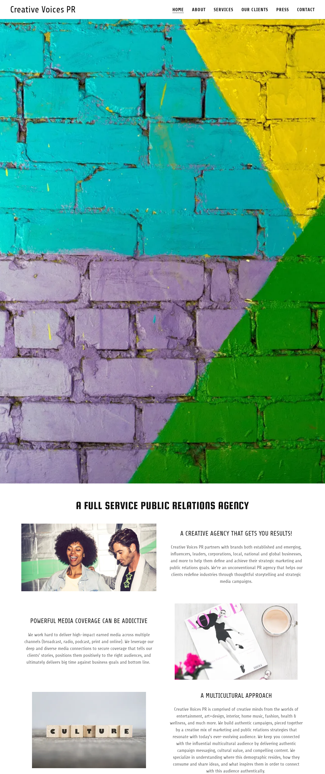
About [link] (199, 9)
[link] (43, 10)
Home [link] (178, 9)
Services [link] (223, 9)
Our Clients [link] (254, 9)
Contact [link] (306, 9)
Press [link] (282, 9)
